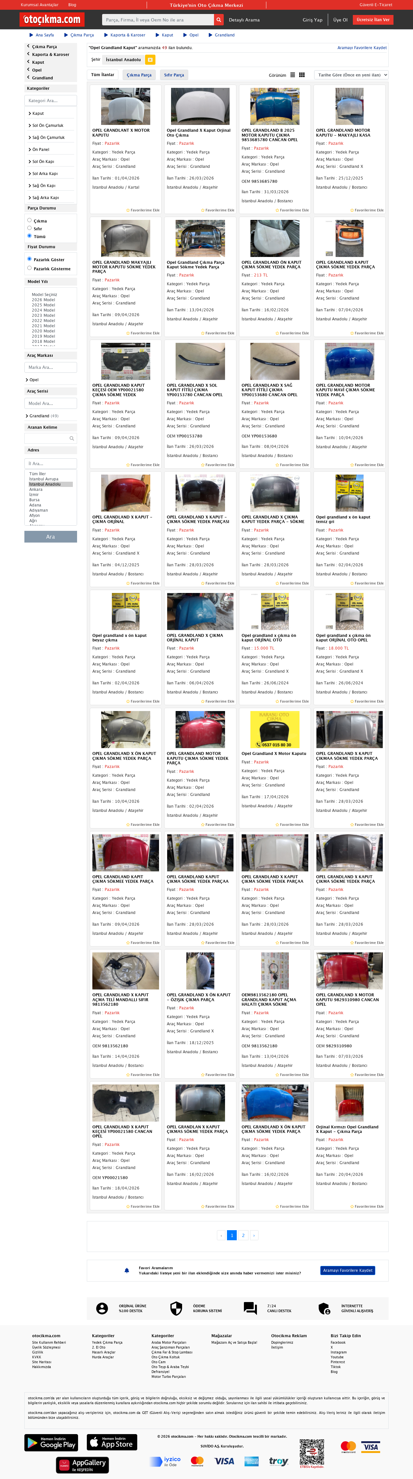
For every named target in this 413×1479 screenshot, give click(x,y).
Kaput (164, 35)
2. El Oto (98, 1347)
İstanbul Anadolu (51, 484)
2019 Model (50, 336)
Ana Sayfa (42, 35)
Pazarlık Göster (49, 259)
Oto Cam (159, 1362)
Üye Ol (340, 19)
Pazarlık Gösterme (52, 268)
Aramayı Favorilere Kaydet (361, 47)
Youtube (337, 1357)
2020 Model (50, 331)
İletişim (277, 1347)
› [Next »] (254, 1235)
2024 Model (50, 310)
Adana (51, 505)
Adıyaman (51, 510)
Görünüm (277, 75)
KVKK (36, 1357)
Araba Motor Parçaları (169, 1342)
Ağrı (51, 520)
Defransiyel (160, 1372)
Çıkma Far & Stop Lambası (172, 1352)
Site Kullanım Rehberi (49, 1342)
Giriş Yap (313, 19)
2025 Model (50, 305)
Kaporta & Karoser (124, 35)
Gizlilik (37, 1352)
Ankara (51, 489)
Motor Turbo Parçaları (169, 1376)
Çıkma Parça (79, 35)
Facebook (338, 1342)
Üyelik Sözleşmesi (46, 1347)
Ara (50, 537)
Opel (190, 35)
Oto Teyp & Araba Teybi (170, 1367)
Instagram (339, 1352)
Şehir (95, 59)
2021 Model (50, 326)
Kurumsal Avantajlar (40, 4)
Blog (72, 4)
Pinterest (338, 1362)
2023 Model (50, 315)
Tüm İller (51, 474)
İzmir (51, 494)
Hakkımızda (41, 1367)
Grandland (222, 35)
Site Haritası (41, 1362)
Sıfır (38, 228)
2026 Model (50, 300)
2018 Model (50, 341)
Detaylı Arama (244, 19)
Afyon (51, 515)
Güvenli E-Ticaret (376, 4)
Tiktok (336, 1367)
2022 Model (50, 320)
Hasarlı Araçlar (103, 1352)
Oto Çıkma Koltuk (166, 1357)
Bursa (51, 500)
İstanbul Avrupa (51, 479)
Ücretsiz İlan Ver (373, 19)
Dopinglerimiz (282, 1342)
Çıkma (40, 221)
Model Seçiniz (50, 294)
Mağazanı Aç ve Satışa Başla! (234, 1342)
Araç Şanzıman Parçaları (171, 1347)
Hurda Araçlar (103, 1357)
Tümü (40, 236)
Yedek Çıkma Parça (107, 1342)
